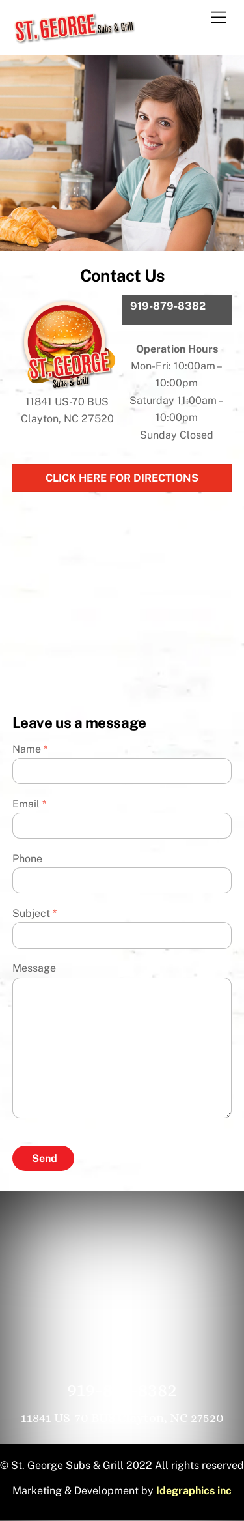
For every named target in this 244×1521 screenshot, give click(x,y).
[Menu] (219, 18)
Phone (27, 858)
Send (44, 1158)
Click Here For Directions (122, 478)
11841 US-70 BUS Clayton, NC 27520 (122, 1417)
